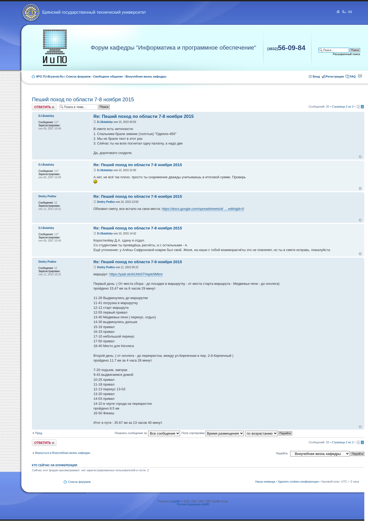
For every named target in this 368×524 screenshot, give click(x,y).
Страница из (343, 106)
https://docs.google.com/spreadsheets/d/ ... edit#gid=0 (203, 209)
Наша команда (265, 481)
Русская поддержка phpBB (193, 504)
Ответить (44, 107)
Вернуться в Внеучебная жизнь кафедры (62, 452)
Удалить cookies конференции (298, 481)
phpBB (176, 501)
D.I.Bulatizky (105, 122)
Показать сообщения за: (147, 433)
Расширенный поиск (346, 54)
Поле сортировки (213, 433)
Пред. (39, 433)
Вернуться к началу (360, 156)
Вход (316, 76)
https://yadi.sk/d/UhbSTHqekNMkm (136, 274)
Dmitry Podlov (106, 201)
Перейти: (282, 453)
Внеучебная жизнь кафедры (145, 76)
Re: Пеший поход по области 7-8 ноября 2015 (143, 116)
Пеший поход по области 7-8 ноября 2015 (83, 99)
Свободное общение (108, 76)
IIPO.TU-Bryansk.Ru (50, 76)
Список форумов (78, 76)
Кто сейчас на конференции (54, 465)
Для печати (360, 75)
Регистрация (335, 76)
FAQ (353, 76)
